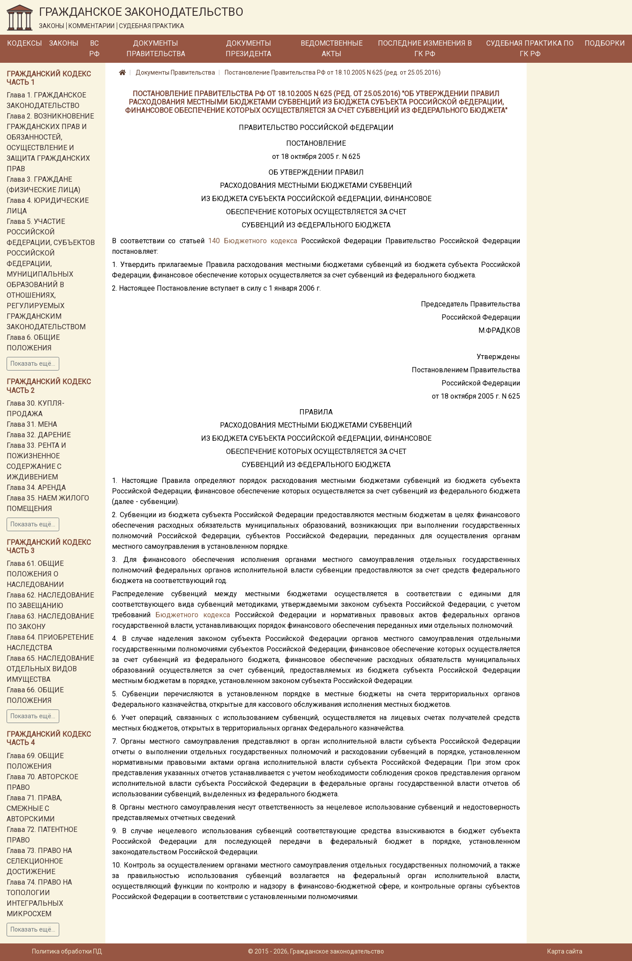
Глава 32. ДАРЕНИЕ (39, 435)
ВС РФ (94, 48)
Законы (64, 43)
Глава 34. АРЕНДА (36, 487)
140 (214, 241)
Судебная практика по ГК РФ (530, 48)
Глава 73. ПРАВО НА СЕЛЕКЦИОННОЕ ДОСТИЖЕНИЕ (39, 861)
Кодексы (24, 43)
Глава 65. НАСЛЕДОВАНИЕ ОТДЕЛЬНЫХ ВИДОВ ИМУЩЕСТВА (50, 669)
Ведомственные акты (332, 48)
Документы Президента (248, 48)
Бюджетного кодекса (261, 241)
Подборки (605, 43)
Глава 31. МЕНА (32, 424)
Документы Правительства (155, 48)
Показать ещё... (33, 363)
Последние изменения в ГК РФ (425, 48)
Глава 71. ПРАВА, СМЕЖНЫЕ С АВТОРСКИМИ (34, 808)
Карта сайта (564, 951)
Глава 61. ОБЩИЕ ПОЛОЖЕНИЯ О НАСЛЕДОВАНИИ (35, 574)
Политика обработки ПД (67, 951)
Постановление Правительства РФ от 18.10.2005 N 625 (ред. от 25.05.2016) (333, 72)
